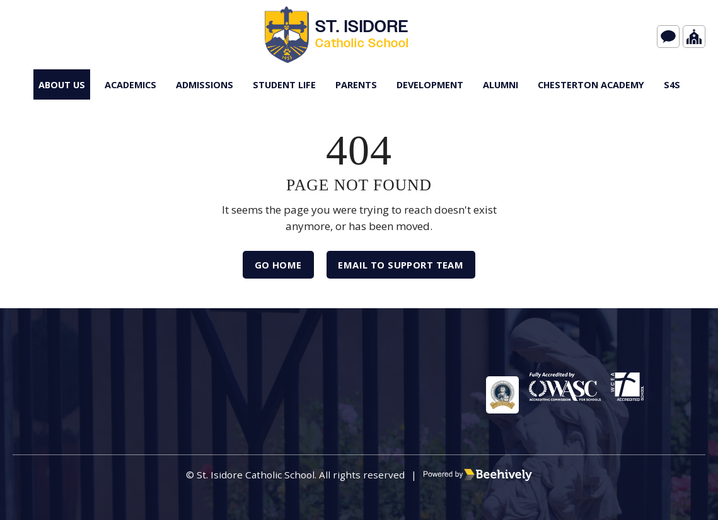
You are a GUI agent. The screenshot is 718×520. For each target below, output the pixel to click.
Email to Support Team (405, 268)
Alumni (500, 85)
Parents (356, 85)
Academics (130, 85)
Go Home (270, 268)
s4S (672, 85)
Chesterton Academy (591, 85)
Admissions (204, 85)
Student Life (284, 85)
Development (430, 85)
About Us (61, 85)
